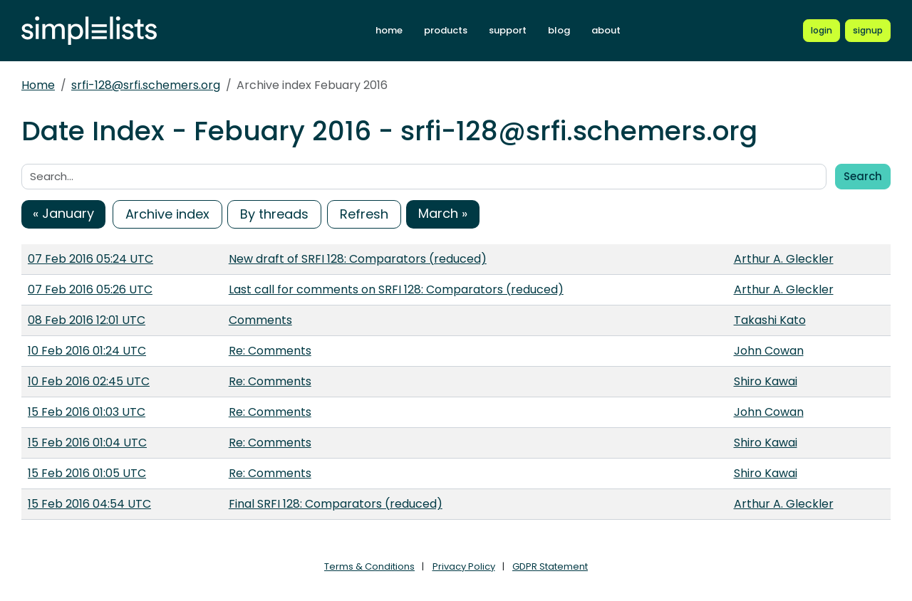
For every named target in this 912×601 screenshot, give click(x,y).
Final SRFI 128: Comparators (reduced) (335, 504)
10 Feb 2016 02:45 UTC (89, 381)
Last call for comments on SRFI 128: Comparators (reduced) (396, 289)
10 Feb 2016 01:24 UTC (87, 351)
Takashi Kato (770, 320)
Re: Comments (270, 351)
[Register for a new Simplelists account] (868, 30)
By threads (274, 214)
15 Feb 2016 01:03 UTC (86, 412)
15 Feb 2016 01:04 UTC (87, 442)
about (606, 30)
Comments (260, 320)
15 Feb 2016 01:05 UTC (87, 473)
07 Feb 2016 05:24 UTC (90, 259)
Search (863, 176)
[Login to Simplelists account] (821, 30)
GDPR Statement (550, 566)
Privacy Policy (463, 566)
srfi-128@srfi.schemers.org (145, 85)
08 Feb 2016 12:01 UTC (86, 320)
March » (442, 213)
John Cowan (769, 351)
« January (63, 213)
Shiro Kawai (765, 381)
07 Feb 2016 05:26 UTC (90, 289)
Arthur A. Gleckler (784, 259)
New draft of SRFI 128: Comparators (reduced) (358, 259)
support (508, 30)
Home (38, 85)
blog (559, 30)
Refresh (364, 214)
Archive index (167, 214)
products (445, 30)
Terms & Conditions (369, 566)
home (389, 30)
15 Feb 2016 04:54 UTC (89, 504)
